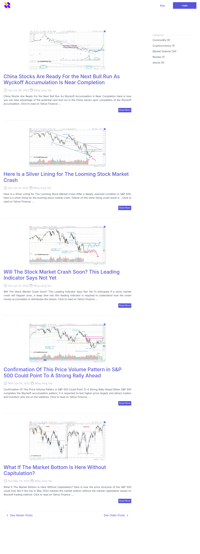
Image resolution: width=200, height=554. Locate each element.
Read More (124, 110)
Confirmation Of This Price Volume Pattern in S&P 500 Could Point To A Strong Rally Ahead (63, 372)
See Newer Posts (19, 515)
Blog (162, 5)
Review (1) (159, 57)
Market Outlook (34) (164, 51)
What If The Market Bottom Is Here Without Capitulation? (55, 470)
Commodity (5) (161, 40)
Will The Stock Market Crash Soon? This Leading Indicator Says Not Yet (62, 275)
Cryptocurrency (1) (164, 45)
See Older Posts (116, 515)
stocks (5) (158, 62)
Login (185, 5)
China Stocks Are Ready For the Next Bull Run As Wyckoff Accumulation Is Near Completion (62, 79)
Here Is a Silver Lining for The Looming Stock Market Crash (66, 177)
